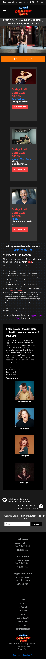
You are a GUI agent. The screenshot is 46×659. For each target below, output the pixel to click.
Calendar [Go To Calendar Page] (23, 603)
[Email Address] (17, 524)
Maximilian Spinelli (24, 401)
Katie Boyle (24, 483)
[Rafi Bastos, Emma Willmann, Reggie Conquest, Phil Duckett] (28, 506)
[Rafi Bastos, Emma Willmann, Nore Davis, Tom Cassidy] (16, 500)
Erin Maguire (24, 456)
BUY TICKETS (19, 107)
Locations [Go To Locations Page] (23, 611)
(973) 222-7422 (22, 584)
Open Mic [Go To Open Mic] (23, 625)
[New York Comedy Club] (23, 11)
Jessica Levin (24, 429)
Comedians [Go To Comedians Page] (23, 607)
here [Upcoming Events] (30, 262)
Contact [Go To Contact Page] (23, 614)
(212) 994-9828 (22, 567)
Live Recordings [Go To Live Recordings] (23, 629)
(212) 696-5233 (36, 2)
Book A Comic (23, 622)
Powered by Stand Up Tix (23, 655)
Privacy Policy (23, 649)
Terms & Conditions (23, 646)
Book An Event (23, 618)
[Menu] (4, 10)
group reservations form (14, 290)
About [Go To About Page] (23, 600)
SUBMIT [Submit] (36, 524)
